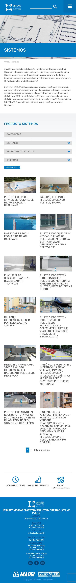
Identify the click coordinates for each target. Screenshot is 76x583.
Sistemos (12, 143)
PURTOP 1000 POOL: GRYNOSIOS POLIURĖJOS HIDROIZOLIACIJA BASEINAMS (19, 201)
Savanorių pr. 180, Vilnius (36, 518)
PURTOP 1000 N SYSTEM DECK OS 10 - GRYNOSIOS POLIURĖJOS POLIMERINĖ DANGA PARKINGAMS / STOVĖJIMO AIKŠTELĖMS (19, 418)
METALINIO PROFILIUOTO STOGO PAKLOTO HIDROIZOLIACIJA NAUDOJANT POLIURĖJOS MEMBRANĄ (19, 370)
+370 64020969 (36, 528)
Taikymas (12, 160)
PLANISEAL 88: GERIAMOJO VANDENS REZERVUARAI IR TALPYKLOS (17, 279)
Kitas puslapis (42, 450)
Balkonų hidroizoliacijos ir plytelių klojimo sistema (17, 321)
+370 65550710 (36, 526)
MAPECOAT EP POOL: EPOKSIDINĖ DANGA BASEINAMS (16, 236)
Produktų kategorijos (20, 151)
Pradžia (7, 62)
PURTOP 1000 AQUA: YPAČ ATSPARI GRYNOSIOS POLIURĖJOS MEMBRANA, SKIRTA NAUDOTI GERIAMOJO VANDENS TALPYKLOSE (55, 240)
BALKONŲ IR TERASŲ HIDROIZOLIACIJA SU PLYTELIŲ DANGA (52, 200)
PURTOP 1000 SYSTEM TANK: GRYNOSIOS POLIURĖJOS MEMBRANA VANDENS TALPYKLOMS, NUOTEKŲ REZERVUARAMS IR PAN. (56, 282)
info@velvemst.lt (36, 533)
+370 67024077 (36, 540)
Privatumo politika (45, 579)
